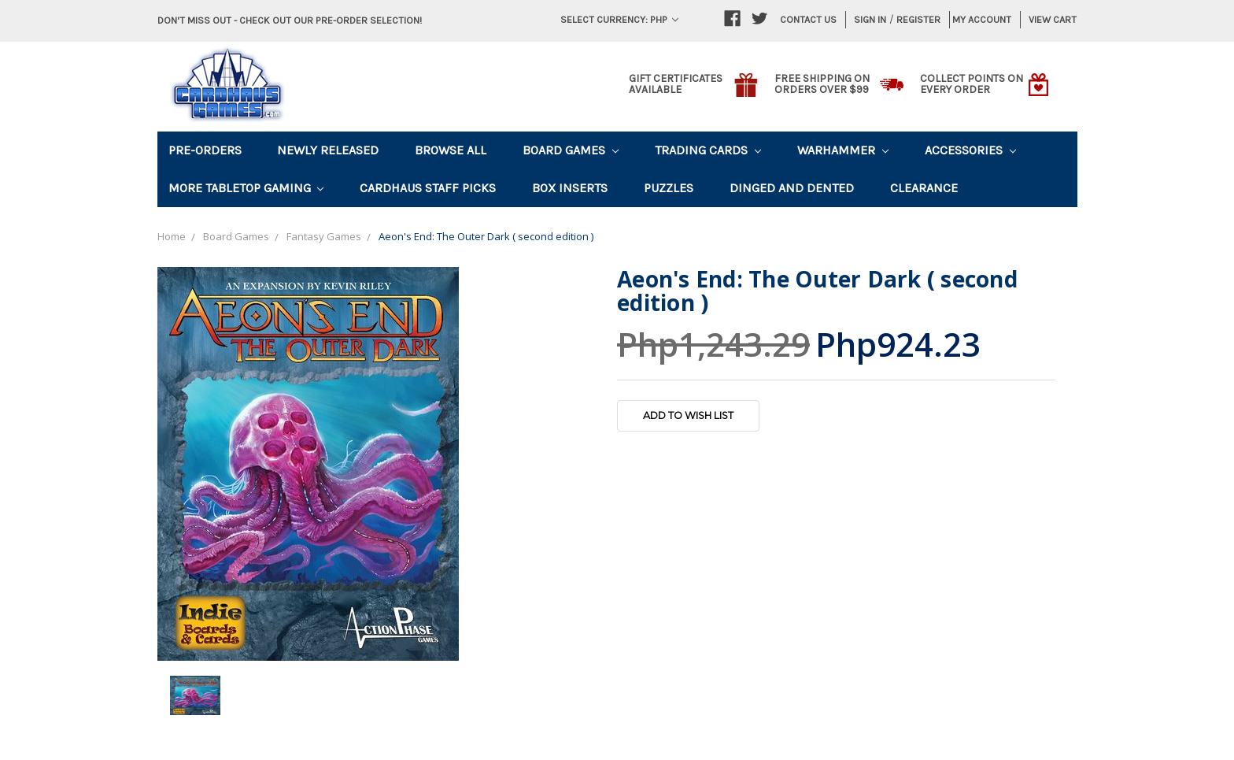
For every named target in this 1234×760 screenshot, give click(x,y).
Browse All (450, 150)
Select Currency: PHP (619, 19)
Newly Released (328, 150)
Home (171, 236)
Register (918, 19)
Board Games (571, 150)
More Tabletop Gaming (246, 187)
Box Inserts (570, 187)
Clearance (924, 187)
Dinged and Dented (792, 187)
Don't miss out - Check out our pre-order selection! (289, 20)
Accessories (970, 150)
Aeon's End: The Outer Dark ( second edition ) (486, 236)
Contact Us (808, 19)
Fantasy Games (323, 236)
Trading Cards (708, 150)
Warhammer (843, 150)
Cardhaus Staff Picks (428, 187)
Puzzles (668, 187)
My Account (981, 19)
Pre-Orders (205, 150)
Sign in (870, 19)
